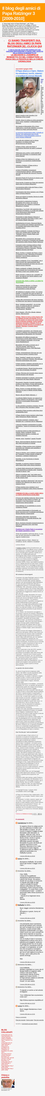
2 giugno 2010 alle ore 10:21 (27, 984)
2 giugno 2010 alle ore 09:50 (27, 902)
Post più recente (20, 1020)
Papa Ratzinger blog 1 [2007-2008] (7, 1069)
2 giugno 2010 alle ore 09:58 (27, 918)
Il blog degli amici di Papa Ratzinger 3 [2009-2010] (21, 13)
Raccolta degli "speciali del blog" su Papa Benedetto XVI (7, 1059)
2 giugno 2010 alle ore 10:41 (27, 1014)
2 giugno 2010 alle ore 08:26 (27, 856)
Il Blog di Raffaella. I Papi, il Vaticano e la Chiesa (6, 1040)
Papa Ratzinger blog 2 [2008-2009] (7, 1066)
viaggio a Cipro (21, 548)
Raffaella (21, 905)
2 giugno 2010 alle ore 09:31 (27, 868)
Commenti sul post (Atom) (29, 1024)
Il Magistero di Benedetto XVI (5, 1047)
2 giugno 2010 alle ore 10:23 (27, 1003)
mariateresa (22, 823)
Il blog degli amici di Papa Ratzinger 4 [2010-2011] (6, 1063)
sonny (20, 858)
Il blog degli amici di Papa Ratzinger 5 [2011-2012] (6, 1044)
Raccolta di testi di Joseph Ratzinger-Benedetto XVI (6, 1055)
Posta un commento (21, 1017)
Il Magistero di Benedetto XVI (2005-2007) (7, 1051)
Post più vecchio (39, 1020)
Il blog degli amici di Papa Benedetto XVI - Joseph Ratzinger (7, 1036)
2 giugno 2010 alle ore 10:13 (27, 962)
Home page (29, 1020)
